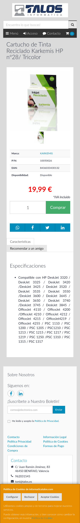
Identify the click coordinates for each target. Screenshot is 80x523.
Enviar (58, 409)
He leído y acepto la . (35, 420)
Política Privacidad (19, 441)
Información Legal (55, 437)
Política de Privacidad (46, 420)
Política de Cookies (42, 518)
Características (20, 241)
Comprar (58, 207)
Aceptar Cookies (50, 496)
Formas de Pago (53, 446)
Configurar (12, 496)
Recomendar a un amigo (27, 248)
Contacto (52, 33)
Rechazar (29, 496)
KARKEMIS (46, 153)
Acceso (30, 33)
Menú (12, 33)
